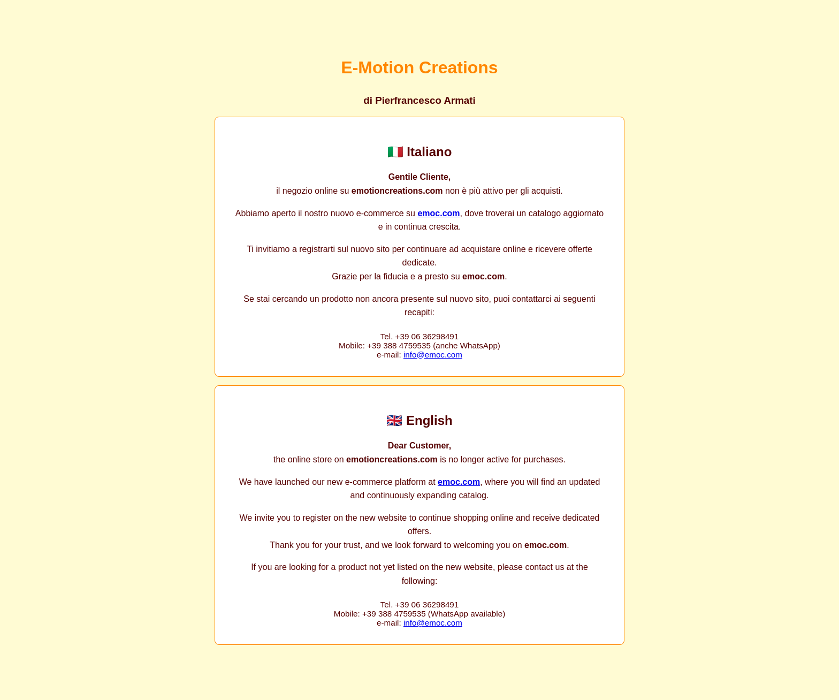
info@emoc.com (432, 354)
